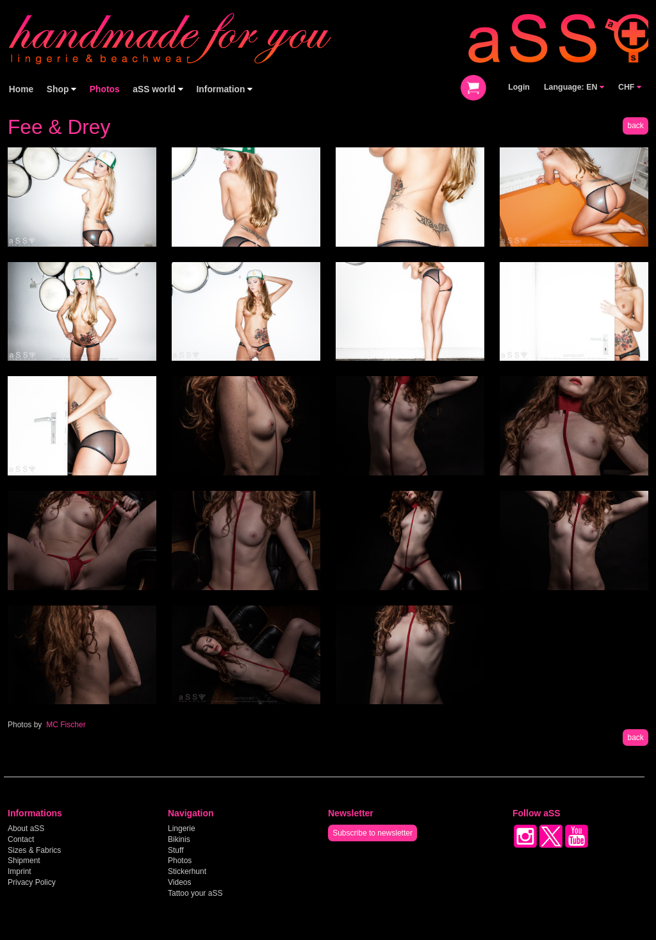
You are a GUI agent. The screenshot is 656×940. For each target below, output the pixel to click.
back (635, 125)
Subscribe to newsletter (372, 833)
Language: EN (574, 87)
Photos (105, 89)
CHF (629, 87)
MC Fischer (65, 724)
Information (225, 89)
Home (21, 89)
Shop (61, 89)
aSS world (158, 89)
